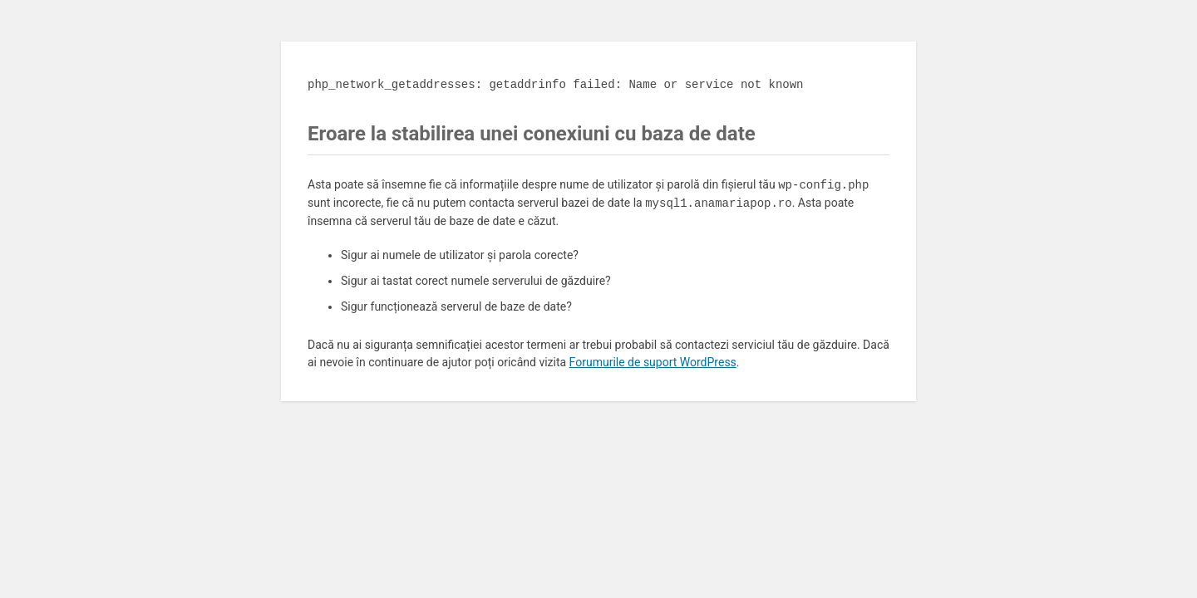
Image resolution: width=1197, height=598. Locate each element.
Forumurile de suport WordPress (652, 362)
